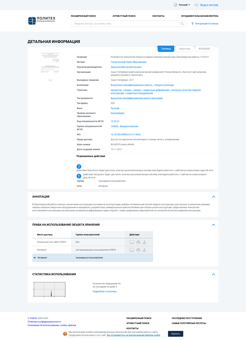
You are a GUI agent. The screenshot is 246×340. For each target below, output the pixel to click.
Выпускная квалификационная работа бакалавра (137, 98)
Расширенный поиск (83, 16)
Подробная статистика (105, 291)
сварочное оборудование (139, 93)
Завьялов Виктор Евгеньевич (126, 67)
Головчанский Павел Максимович (129, 62)
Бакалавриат (118, 113)
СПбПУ (33, 318)
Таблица (166, 48)
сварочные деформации (156, 90)
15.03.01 (115, 121)
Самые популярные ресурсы (189, 323)
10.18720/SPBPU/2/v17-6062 (126, 134)
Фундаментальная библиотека (199, 16)
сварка (137, 90)
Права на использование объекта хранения (66, 224)
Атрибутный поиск (124, 16)
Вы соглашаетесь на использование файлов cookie (133, 335)
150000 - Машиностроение (124, 126)
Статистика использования (54, 274)
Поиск (182, 23)
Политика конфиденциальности (44, 321)
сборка (127, 90)
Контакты (158, 16)
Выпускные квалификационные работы (131, 85)
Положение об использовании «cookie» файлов (52, 325)
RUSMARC (204, 48)
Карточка (184, 48)
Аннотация (40, 196)
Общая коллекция (164, 85)
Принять (175, 333)
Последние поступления (187, 318)
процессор (116, 90)
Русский (115, 108)
